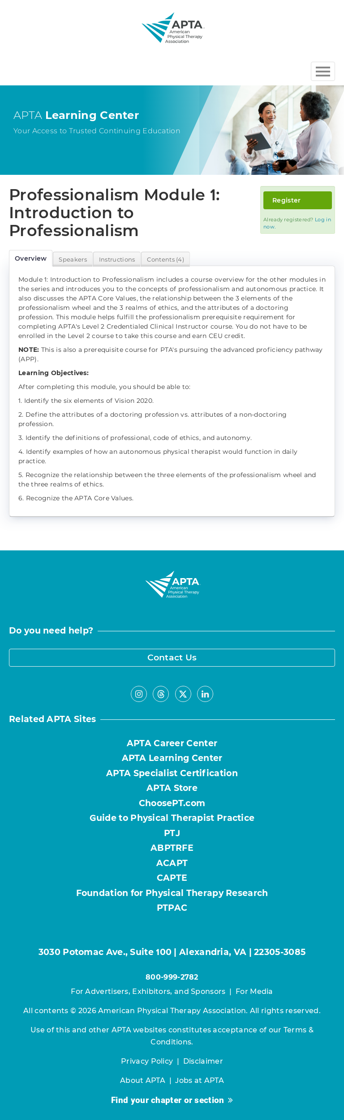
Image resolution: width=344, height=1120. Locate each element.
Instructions (117, 259)
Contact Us (172, 657)
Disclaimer (203, 1061)
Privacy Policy (147, 1061)
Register (286, 200)
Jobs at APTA (199, 1080)
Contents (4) (165, 259)
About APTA (142, 1080)
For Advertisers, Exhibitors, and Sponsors (148, 991)
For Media (254, 991)
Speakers (72, 259)
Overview (31, 258)
